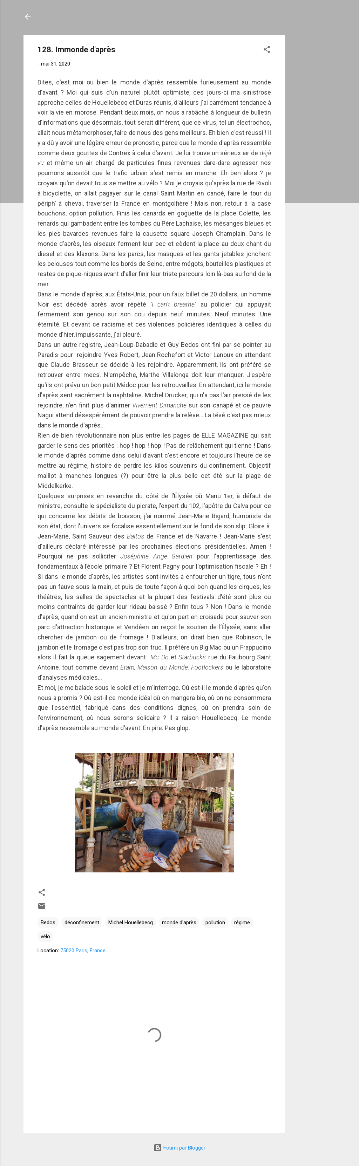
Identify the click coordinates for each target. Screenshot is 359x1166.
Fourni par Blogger (179, 1148)
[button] (267, 50)
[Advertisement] (313, 140)
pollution (215, 922)
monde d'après (179, 922)
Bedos (48, 922)
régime (242, 922)
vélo (45, 936)
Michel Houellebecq (130, 922)
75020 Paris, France (83, 950)
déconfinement (82, 922)
